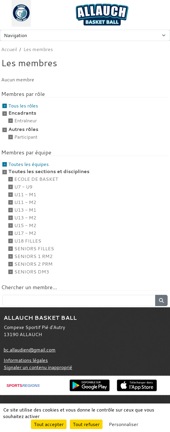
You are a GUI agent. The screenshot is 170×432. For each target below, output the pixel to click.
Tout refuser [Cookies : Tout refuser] (86, 424)
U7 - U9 (23, 186)
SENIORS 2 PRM (33, 264)
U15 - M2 (25, 225)
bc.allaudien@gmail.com (30, 349)
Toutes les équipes (28, 164)
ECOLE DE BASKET (36, 179)
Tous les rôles (23, 105)
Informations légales (26, 360)
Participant (25, 137)
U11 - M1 (25, 194)
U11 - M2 (25, 202)
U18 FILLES (27, 241)
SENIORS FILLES (34, 248)
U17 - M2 (25, 233)
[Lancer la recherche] (161, 300)
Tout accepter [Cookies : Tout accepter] (49, 424)
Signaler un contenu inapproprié (38, 367)
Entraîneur (25, 120)
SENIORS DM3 (31, 271)
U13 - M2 (25, 217)
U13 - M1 (25, 210)
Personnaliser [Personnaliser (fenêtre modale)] (123, 424)
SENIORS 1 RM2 (33, 256)
